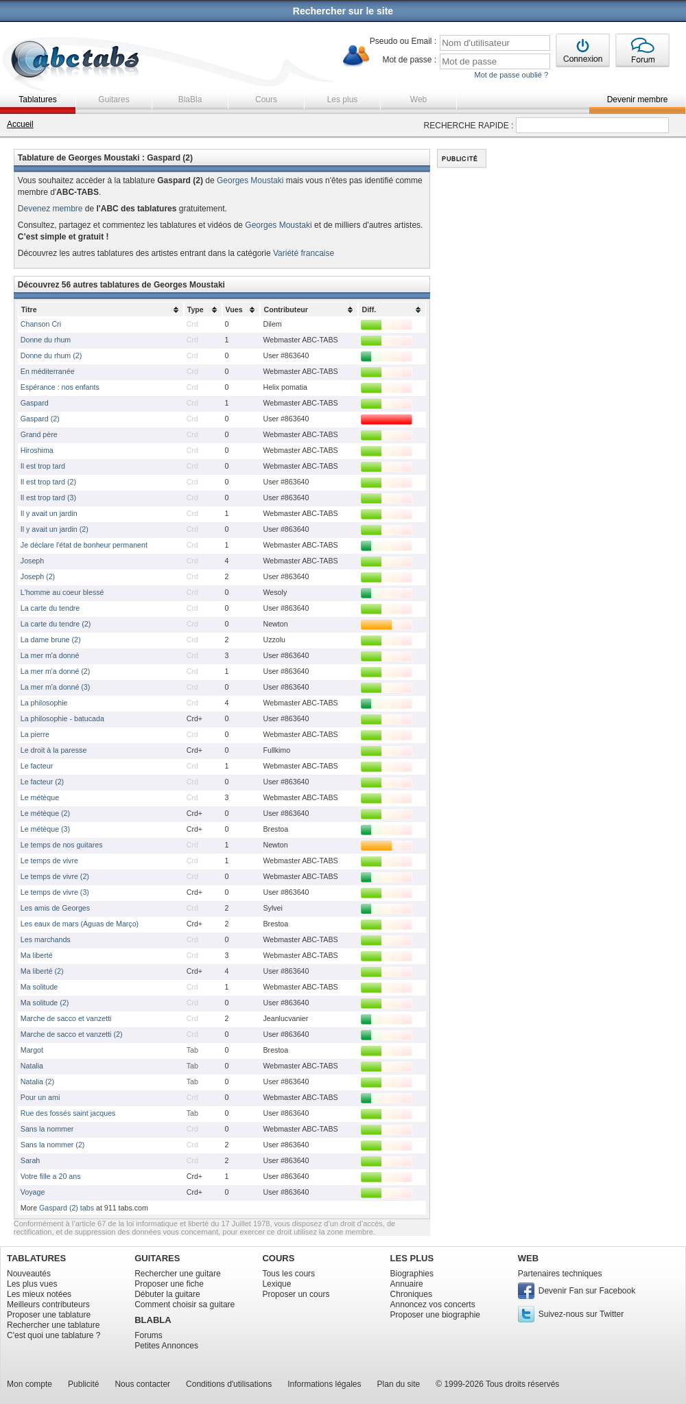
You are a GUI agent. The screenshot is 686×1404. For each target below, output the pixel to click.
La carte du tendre (50, 608)
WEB (528, 1258)
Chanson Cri (41, 324)
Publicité (83, 1384)
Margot (32, 1050)
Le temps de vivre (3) (55, 892)
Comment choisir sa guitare (184, 1304)
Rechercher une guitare (177, 1273)
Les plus (342, 99)
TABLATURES (36, 1258)
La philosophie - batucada (62, 718)
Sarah (30, 1160)
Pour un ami (40, 1097)
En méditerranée (48, 371)
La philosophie (44, 703)
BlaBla (190, 99)
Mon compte (29, 1384)
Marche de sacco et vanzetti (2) (72, 1034)
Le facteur (37, 766)
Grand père (39, 434)
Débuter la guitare (167, 1294)
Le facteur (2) (42, 781)
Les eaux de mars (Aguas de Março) (80, 924)
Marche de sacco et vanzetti (66, 1018)
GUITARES (157, 1258)
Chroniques (411, 1294)
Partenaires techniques (560, 1273)
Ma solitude (39, 987)
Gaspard (35, 403)
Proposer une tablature (49, 1315)
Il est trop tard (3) (48, 497)
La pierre (35, 734)
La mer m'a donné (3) (56, 687)
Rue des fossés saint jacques (68, 1113)
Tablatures (37, 99)
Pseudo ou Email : (403, 41)
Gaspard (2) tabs (66, 1208)
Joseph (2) (38, 576)
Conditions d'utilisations (229, 1384)
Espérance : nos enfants (60, 387)
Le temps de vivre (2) (55, 876)
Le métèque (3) (45, 829)
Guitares (113, 99)
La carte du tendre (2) (56, 624)
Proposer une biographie (435, 1315)
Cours (266, 99)
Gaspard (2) (40, 418)
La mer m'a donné (50, 655)
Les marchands (46, 939)
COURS (278, 1258)
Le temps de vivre (49, 860)
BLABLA (152, 1320)
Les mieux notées (39, 1294)
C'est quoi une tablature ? (53, 1335)
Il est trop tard (43, 466)
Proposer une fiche (169, 1284)
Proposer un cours (295, 1294)
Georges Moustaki (250, 180)
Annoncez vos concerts (432, 1304)
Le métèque (40, 797)
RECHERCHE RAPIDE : (469, 125)
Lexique (276, 1284)
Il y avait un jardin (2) (54, 529)
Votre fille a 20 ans (51, 1176)
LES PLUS (412, 1258)
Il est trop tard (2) (48, 482)
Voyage (33, 1192)
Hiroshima (37, 450)
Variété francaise (303, 253)
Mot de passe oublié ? (511, 75)
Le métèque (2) (45, 813)
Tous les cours (288, 1273)
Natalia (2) (37, 1081)
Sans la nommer (47, 1129)
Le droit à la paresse (54, 750)
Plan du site (399, 1384)
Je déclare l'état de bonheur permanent (84, 545)
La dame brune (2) (51, 639)
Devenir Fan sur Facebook (587, 1291)
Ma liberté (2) (42, 971)
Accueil (20, 124)
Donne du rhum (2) (51, 355)
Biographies (412, 1273)
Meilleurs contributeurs (48, 1304)
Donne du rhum (46, 340)
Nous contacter (142, 1384)
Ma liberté (37, 955)
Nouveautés (29, 1273)
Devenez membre (50, 208)
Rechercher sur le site (343, 10)
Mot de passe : (409, 60)
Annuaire (406, 1284)
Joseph (32, 561)
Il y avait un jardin (49, 513)
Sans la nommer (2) (53, 1144)
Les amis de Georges (55, 908)
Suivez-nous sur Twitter (581, 1314)
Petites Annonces (166, 1345)
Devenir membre (637, 99)
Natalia (32, 1066)
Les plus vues (32, 1284)
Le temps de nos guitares (62, 845)
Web (418, 99)
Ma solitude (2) (45, 1002)
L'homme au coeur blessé (62, 592)
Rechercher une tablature (53, 1325)
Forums (148, 1335)
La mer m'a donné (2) (56, 671)
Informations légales (324, 1384)
